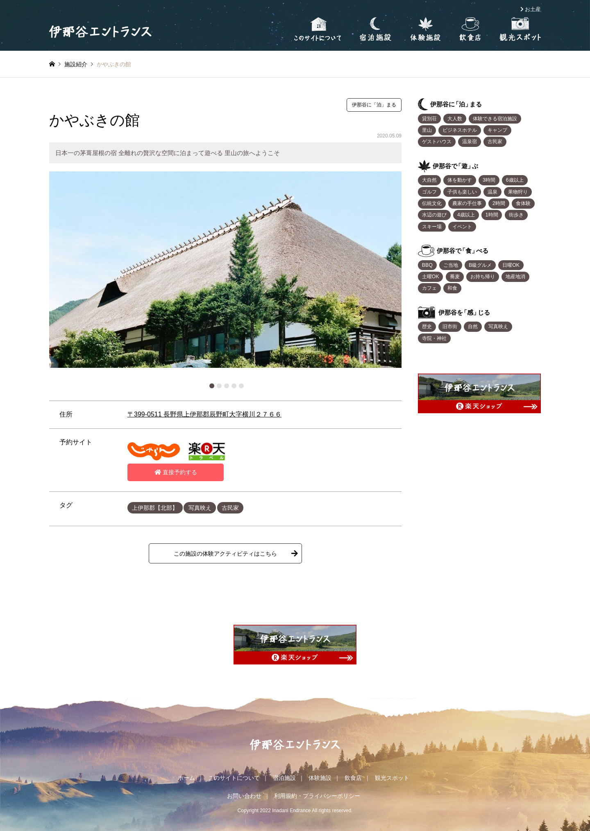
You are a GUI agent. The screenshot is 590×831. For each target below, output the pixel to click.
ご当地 (450, 265)
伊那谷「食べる (462, 250)
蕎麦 (455, 276)
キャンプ (497, 130)
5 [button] (241, 385)
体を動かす (459, 180)
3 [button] (226, 385)
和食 (452, 288)
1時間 (492, 215)
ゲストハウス (437, 141)
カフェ (429, 288)
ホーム (186, 778)
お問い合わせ (244, 796)
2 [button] (219, 385)
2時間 (498, 203)
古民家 (230, 507)
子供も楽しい (462, 192)
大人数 (454, 119)
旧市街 (449, 326)
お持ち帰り (482, 276)
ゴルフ (429, 192)
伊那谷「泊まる (456, 104)
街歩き (516, 215)
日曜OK (511, 265)
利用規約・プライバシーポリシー (317, 796)
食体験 (523, 203)
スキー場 (432, 227)
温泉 (492, 192)
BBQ (427, 265)
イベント (462, 227)
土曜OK (430, 276)
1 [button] (211, 385)
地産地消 (515, 276)
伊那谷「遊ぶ (455, 165)
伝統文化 (432, 203)
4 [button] (233, 385)
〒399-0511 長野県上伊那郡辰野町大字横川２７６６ (204, 414)
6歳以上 (515, 180)
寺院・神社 (434, 338)
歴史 (427, 326)
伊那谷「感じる (464, 312)
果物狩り (518, 192)
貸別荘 (429, 119)
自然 (473, 326)
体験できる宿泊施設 (495, 119)
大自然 (429, 180)
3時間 (489, 180)
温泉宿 (469, 141)
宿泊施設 (284, 778)
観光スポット (392, 778)
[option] (225, 269)
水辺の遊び (434, 215)
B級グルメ (480, 265)
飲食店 (353, 778)
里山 (427, 130)
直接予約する (175, 472)
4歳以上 (466, 215)
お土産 (533, 9)
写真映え (199, 507)
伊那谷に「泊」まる (374, 105)
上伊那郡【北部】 (155, 507)
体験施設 (320, 778)
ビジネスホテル (459, 130)
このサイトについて (234, 778)
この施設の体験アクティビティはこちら (225, 553)
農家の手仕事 (467, 203)
